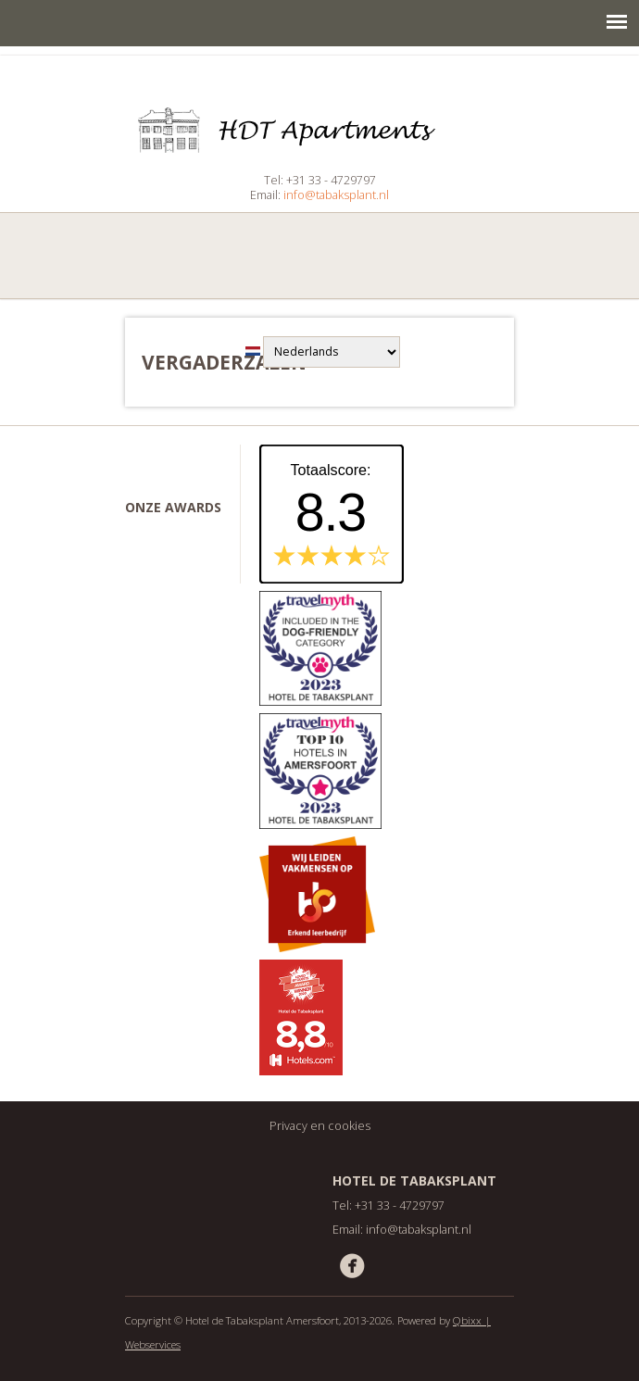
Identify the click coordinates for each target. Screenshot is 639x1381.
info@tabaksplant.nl (336, 195)
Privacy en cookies (319, 1126)
